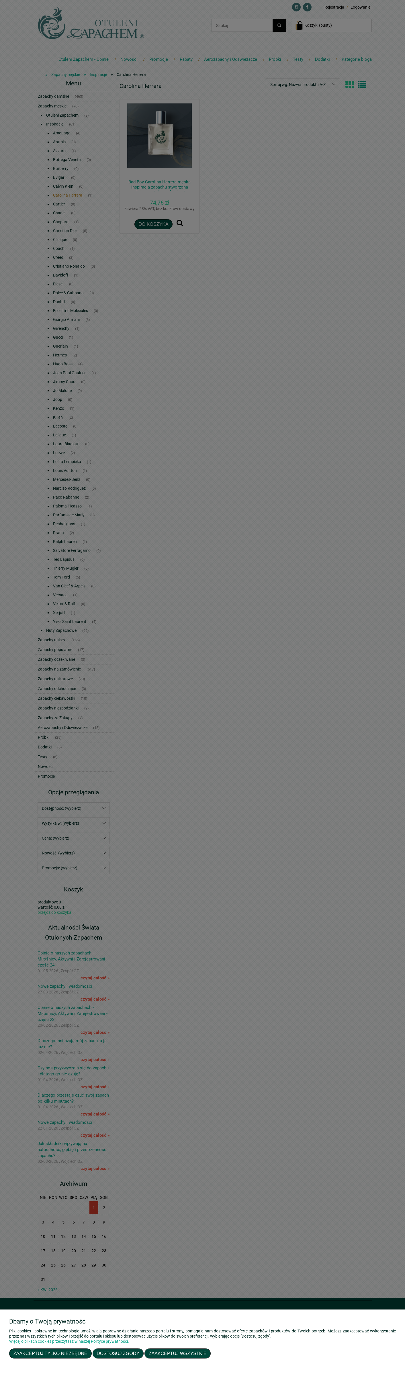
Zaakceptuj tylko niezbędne (50, 1353)
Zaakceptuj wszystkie (178, 1353)
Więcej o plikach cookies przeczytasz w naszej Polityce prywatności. (69, 1341)
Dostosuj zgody (118, 1353)
